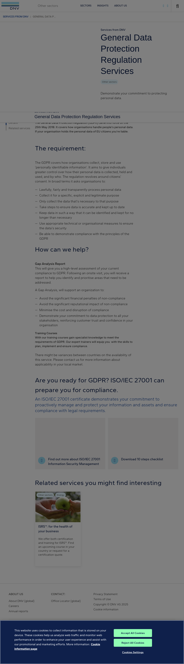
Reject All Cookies (132, 642)
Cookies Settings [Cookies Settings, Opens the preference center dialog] (133, 652)
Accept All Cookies (133, 633)
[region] (92, 642)
